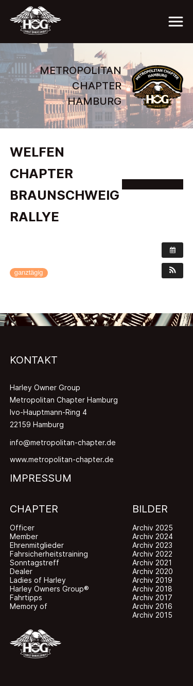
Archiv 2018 (152, 588)
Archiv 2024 (152, 536)
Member (24, 536)
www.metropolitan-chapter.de (62, 459)
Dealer (21, 571)
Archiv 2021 (152, 562)
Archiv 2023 (152, 545)
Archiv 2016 (152, 606)
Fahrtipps (26, 597)
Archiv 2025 (152, 527)
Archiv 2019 (152, 580)
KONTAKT (34, 360)
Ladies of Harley (38, 580)
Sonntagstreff (34, 562)
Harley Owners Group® (49, 588)
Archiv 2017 (152, 597)
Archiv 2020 (152, 571)
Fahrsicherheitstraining (49, 553)
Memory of (28, 606)
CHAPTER (34, 509)
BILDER (150, 509)
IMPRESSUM (41, 478)
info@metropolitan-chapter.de (63, 442)
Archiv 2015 (152, 615)
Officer (22, 527)
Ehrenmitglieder (37, 545)
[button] (172, 270)
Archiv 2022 (152, 553)
